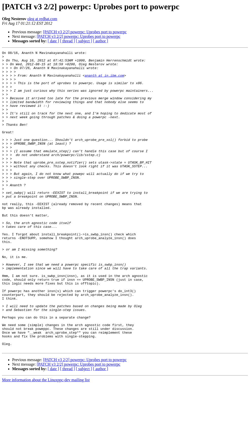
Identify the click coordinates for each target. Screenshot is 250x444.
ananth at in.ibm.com (104, 80)
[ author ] (100, 41)
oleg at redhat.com (42, 19)
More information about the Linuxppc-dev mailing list (46, 439)
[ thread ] (67, 41)
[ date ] (53, 41)
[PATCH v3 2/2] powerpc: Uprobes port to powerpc (85, 32)
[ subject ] (84, 41)
